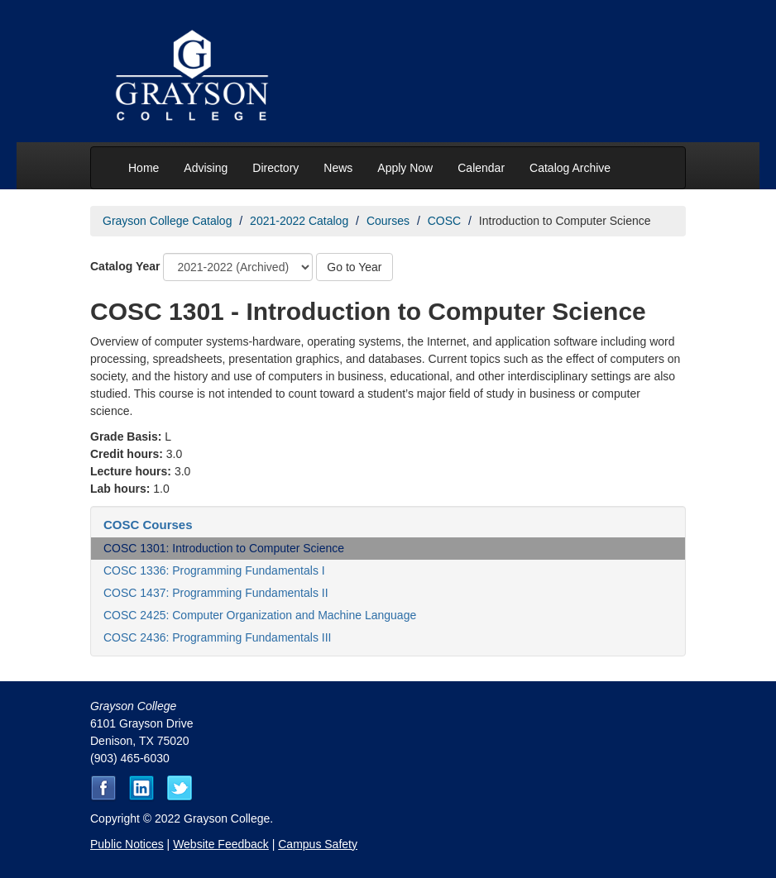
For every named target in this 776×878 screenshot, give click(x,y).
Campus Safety (317, 844)
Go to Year (354, 267)
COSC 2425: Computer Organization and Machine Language (259, 615)
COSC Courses (148, 525)
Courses (388, 220)
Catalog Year (125, 266)
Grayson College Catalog (167, 220)
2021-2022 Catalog (299, 220)
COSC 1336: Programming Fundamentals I (214, 570)
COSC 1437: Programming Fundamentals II (215, 592)
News (337, 167)
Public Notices (127, 844)
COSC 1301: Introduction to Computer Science (223, 548)
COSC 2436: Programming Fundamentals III (217, 637)
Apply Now (405, 167)
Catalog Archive (570, 167)
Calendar (481, 167)
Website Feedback (221, 844)
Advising (206, 167)
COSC (444, 220)
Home (143, 167)
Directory (275, 167)
